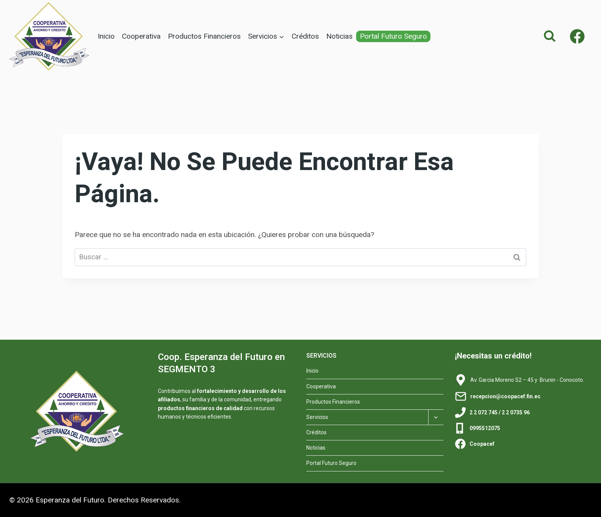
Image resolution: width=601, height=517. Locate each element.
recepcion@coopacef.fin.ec (505, 396)
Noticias (339, 36)
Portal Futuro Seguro (393, 36)
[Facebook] (577, 36)
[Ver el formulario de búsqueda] (549, 36)
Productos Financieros (204, 36)
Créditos (305, 36)
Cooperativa (141, 36)
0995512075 (485, 428)
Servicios (317, 417)
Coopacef (482, 444)
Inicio (106, 36)
